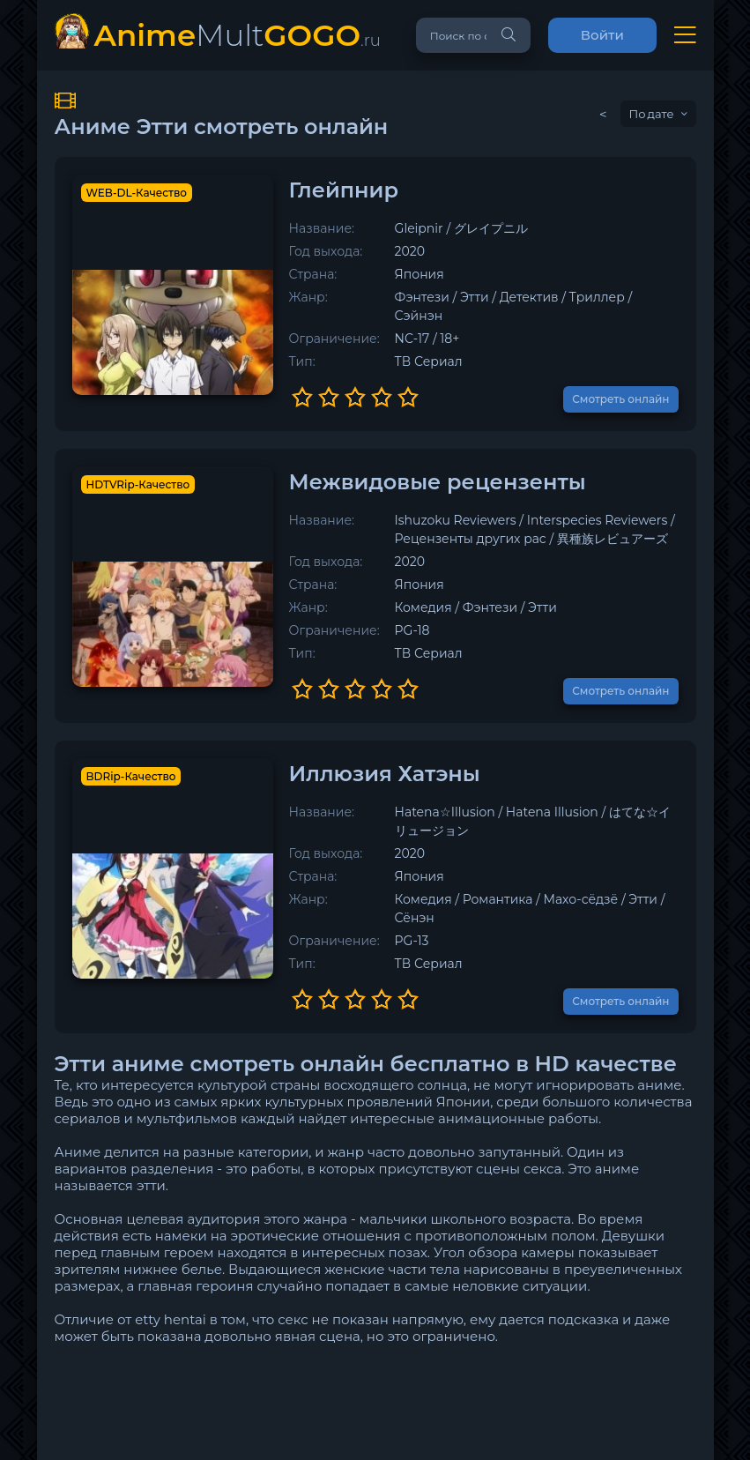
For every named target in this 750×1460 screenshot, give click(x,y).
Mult (237, 35)
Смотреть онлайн (620, 380)
